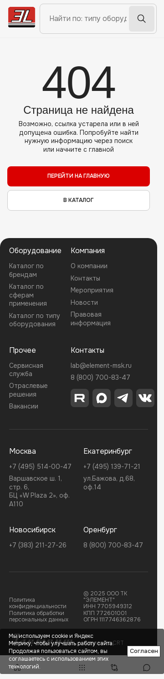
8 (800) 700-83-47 (100, 377)
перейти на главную (78, 176)
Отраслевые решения (28, 390)
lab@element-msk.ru (101, 365)
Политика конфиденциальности (38, 603)
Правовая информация (91, 318)
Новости (84, 302)
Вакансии (23, 406)
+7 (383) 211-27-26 (38, 545)
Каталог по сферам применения (28, 295)
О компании (89, 266)
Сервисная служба (26, 369)
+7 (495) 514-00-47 (40, 466)
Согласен (144, 651)
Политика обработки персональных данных (38, 616)
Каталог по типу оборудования (34, 320)
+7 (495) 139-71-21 (111, 466)
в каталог (78, 200)
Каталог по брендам (26, 270)
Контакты (85, 278)
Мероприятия (92, 290)
